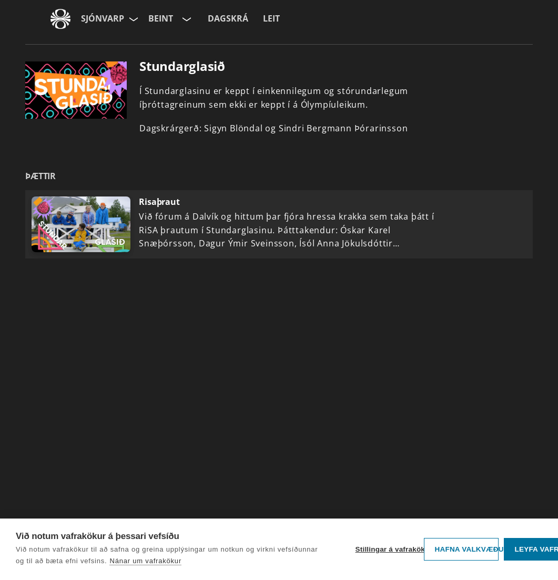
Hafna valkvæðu (467, 549)
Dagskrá (228, 18)
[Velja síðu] (132, 18)
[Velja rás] (185, 18)
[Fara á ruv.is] (60, 19)
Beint (160, 18)
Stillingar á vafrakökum (387, 549)
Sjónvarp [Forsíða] (102, 18)
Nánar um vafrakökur (145, 561)
